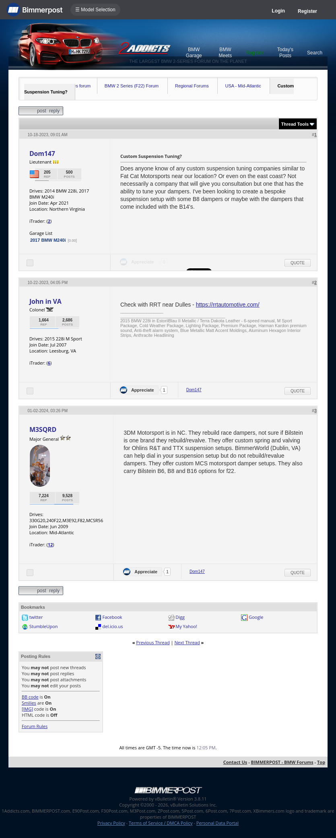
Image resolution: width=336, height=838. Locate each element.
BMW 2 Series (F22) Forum (132, 85)
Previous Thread (152, 642)
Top (321, 762)
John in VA (45, 301)
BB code (30, 697)
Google (256, 617)
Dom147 (42, 153)
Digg (180, 617)
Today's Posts (285, 52)
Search (314, 53)
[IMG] (27, 709)
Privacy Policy (111, 823)
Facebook (112, 617)
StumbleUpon (43, 626)
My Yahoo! (186, 626)
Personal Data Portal (217, 823)
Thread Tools (295, 124)
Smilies (29, 703)
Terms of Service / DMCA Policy (161, 823)
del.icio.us (113, 626)
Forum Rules (34, 726)
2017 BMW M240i (48, 240)
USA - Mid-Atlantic (243, 85)
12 (50, 544)
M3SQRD (42, 429)
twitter (36, 617)
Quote (298, 263)
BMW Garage (194, 52)
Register (307, 11)
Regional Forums (192, 85)
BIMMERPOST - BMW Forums (282, 762)
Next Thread (187, 642)
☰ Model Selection (95, 9)
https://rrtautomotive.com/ (228, 304)
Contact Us (235, 762)
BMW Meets (225, 52)
